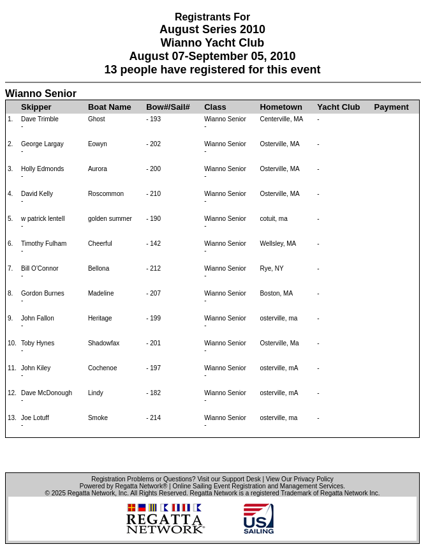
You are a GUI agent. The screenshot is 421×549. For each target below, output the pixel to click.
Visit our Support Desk (228, 479)
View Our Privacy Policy (300, 479)
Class (215, 107)
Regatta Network (91, 493)
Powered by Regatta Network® (123, 486)
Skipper (36, 107)
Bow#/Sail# (168, 107)
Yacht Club (338, 107)
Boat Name (109, 107)
